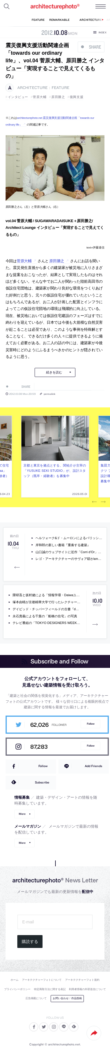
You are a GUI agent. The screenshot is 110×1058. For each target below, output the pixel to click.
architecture (32, 87)
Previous (94, 502)
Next (103, 502)
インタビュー (18, 97)
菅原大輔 (39, 97)
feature (60, 87)
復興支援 (76, 97)
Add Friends (93, 766)
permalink (49, 393)
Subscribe (42, 782)
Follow (90, 723)
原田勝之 (58, 97)
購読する (30, 941)
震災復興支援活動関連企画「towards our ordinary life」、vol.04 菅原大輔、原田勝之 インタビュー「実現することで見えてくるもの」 (55, 60)
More (22, 813)
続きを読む (54, 372)
